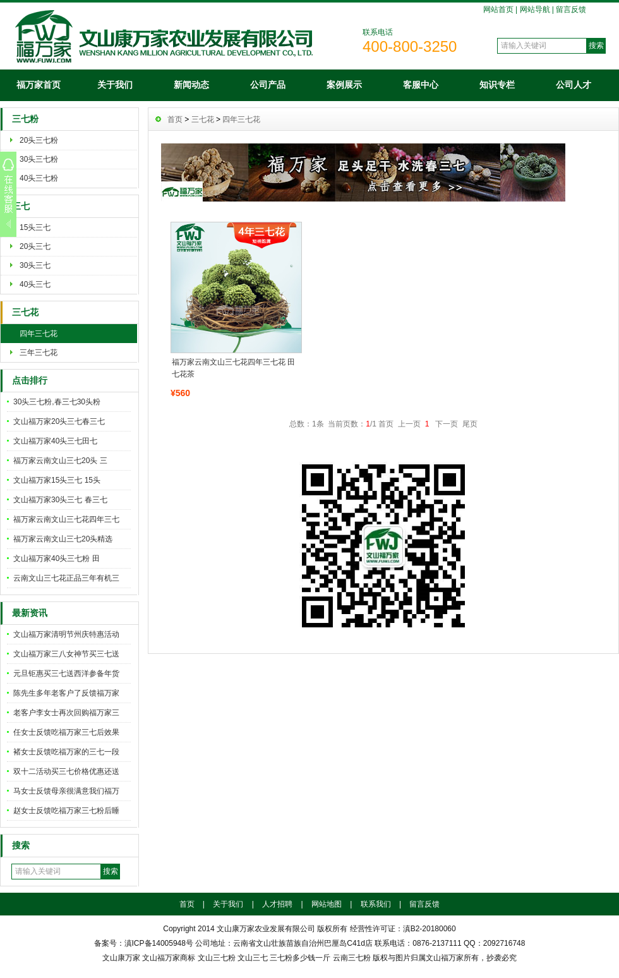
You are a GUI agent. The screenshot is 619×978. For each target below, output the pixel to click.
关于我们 (115, 85)
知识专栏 (497, 85)
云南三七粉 (352, 957)
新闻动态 (191, 85)
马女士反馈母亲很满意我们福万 (66, 791)
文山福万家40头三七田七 (55, 441)
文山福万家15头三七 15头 (56, 480)
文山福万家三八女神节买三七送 (66, 653)
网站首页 (498, 9)
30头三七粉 (39, 159)
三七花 (25, 312)
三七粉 (25, 119)
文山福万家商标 (168, 957)
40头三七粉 (39, 178)
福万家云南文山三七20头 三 (60, 460)
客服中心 (420, 85)
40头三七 (35, 284)
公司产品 (267, 85)
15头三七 (35, 227)
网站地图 (326, 904)
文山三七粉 (217, 957)
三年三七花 (38, 352)
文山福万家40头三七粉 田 (56, 558)
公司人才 (573, 85)
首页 (175, 119)
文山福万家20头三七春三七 (59, 421)
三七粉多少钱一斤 (300, 957)
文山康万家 (121, 957)
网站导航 (535, 9)
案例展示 (344, 85)
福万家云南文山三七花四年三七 (66, 519)
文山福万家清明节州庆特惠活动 (66, 634)
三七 (21, 206)
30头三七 (35, 265)
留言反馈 (571, 9)
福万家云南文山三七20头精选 (62, 538)
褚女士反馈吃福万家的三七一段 (66, 751)
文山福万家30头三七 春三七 (60, 499)
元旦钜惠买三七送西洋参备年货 (66, 673)
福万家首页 (38, 85)
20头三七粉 (39, 140)
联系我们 (376, 904)
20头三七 (35, 246)
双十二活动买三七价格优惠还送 (66, 771)
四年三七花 (38, 333)
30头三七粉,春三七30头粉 (56, 401)
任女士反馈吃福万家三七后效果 (66, 732)
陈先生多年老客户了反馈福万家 (66, 693)
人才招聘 (277, 904)
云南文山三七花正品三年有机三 (66, 578)
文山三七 (252, 957)
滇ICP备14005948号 (158, 943)
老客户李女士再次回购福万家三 (66, 712)
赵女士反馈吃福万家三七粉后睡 (66, 810)
